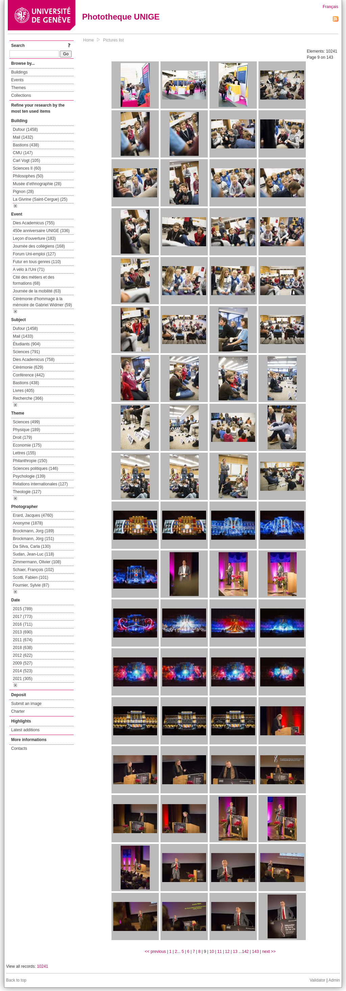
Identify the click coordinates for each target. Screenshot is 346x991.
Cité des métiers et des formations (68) (33, 280)
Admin (334, 980)
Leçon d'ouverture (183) (34, 238)
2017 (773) (22, 616)
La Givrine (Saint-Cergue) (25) (40, 199)
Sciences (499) (26, 422)
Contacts (19, 748)
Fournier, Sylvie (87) (31, 585)
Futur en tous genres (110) (37, 261)
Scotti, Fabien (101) (30, 577)
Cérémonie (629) (28, 367)
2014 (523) (22, 671)
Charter (18, 711)
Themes (18, 87)
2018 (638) (22, 647)
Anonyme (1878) (28, 523)
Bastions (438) (26, 145)
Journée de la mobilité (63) (37, 291)
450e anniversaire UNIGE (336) (41, 230)
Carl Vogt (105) (26, 160)
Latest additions (25, 730)
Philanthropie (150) (30, 460)
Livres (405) (23, 390)
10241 (42, 966)
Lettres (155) (24, 453)
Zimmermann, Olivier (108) (37, 562)
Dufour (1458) (25, 129)
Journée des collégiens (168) (39, 246)
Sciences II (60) (27, 168)
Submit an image (26, 703)
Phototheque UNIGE (120, 16)
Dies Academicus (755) (33, 223)
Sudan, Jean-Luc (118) (33, 554)
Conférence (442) (28, 375)
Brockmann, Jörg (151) (33, 538)
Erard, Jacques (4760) (33, 515)
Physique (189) (26, 429)
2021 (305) (22, 678)
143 (255, 951)
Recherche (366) (28, 398)
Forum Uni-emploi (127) (34, 254)
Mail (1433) (23, 336)
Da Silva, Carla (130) (31, 546)
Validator (317, 980)
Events (17, 80)
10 (211, 951)
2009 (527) (22, 663)
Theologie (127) (27, 491)
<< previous (155, 951)
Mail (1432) (23, 137)
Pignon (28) (23, 191)
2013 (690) (22, 632)
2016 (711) (22, 624)
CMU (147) (23, 152)
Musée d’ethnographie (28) (37, 183)
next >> (269, 951)
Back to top (16, 980)
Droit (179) (22, 437)
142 (245, 951)
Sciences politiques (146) (35, 468)
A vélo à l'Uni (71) (29, 269)
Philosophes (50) (28, 176)
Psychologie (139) (29, 476)
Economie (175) (27, 445)
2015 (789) (22, 608)
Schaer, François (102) (33, 569)
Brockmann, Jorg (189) (33, 531)
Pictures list (113, 40)
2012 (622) (22, 655)
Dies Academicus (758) (33, 359)
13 (235, 951)
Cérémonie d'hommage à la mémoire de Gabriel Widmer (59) (42, 301)
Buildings (19, 72)
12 (227, 951)
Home (88, 40)
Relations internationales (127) (40, 484)
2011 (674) (22, 640)
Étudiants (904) (26, 344)
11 (219, 951)
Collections (21, 95)
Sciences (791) (26, 351)
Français (330, 6)
